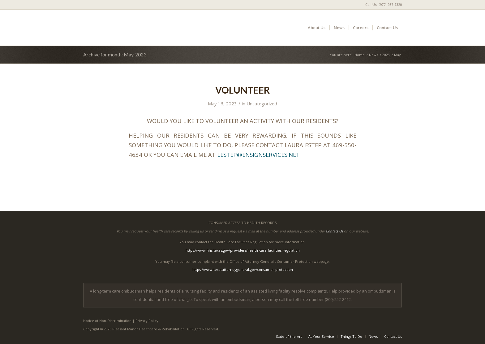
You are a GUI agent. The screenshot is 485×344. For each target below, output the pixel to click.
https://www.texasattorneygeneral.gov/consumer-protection (242, 269)
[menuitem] (382, 4)
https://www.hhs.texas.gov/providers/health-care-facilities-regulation (243, 250)
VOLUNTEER (242, 89)
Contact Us (334, 231)
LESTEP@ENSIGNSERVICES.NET (258, 154)
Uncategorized (262, 103)
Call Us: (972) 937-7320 (383, 4)
